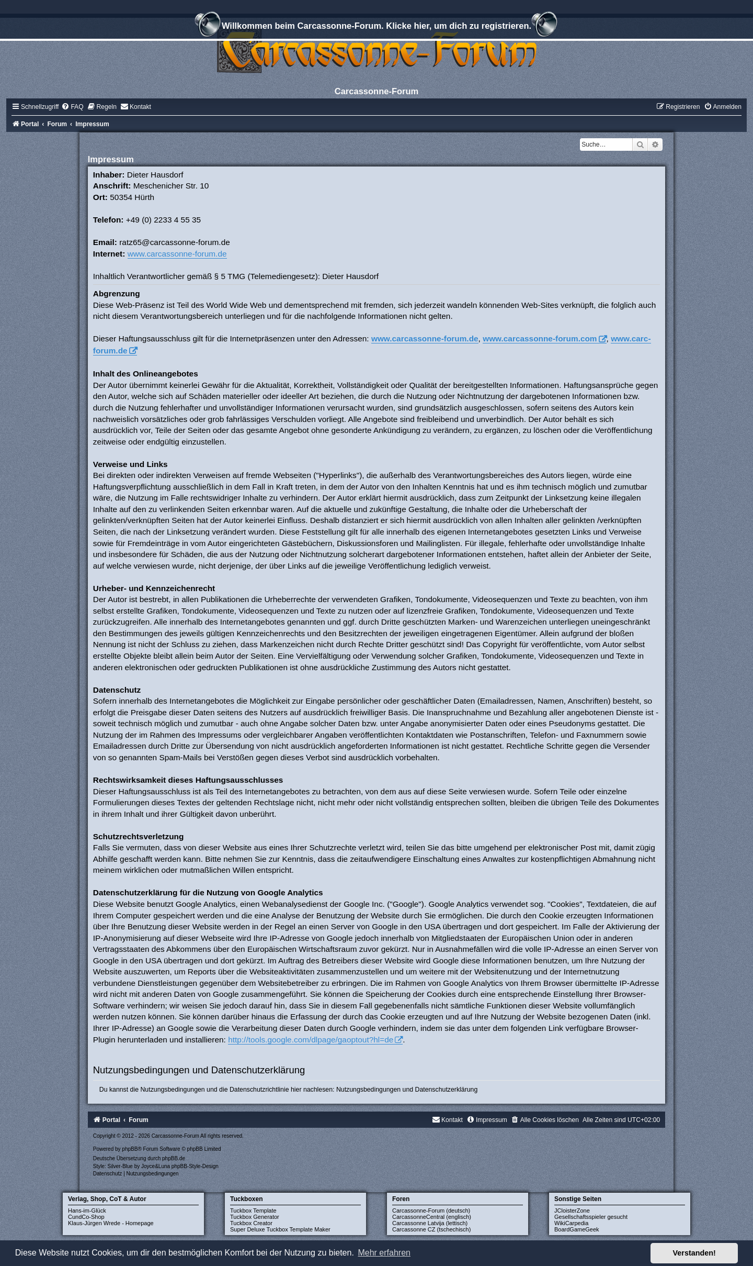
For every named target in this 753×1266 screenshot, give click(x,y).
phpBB (130, 1149)
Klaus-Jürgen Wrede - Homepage (111, 1223)
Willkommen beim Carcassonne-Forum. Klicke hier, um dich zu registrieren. (376, 27)
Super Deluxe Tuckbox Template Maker (280, 1229)
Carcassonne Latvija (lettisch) (429, 1223)
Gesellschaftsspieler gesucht (591, 1217)
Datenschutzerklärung (446, 1089)
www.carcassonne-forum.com (540, 338)
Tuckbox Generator (254, 1217)
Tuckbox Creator (251, 1223)
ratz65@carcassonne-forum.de (174, 242)
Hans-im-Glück (87, 1210)
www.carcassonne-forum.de (177, 253)
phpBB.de (173, 1158)
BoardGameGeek (576, 1229)
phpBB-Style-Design (195, 1166)
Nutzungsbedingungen (368, 1089)
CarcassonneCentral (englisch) (431, 1217)
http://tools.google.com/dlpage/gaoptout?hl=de (310, 1039)
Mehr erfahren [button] (384, 1252)
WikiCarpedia (571, 1223)
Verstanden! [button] (694, 1253)
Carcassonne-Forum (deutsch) (431, 1210)
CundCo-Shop (86, 1217)
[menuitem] (72, 106)
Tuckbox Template (253, 1210)
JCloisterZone (572, 1210)
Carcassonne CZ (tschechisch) (431, 1229)
